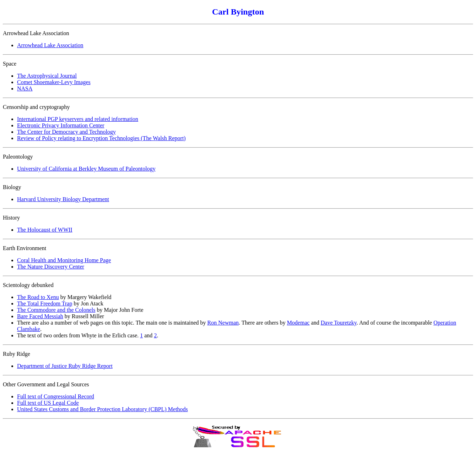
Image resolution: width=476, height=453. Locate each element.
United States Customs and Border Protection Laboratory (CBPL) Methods (102, 409)
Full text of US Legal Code (48, 403)
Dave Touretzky (339, 323)
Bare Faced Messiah (40, 316)
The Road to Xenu (38, 297)
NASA (25, 88)
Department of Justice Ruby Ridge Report (65, 366)
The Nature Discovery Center (50, 267)
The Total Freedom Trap (44, 303)
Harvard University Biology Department (63, 199)
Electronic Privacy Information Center (60, 125)
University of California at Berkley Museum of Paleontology (86, 169)
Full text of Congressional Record (55, 396)
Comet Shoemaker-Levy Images (54, 82)
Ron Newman (223, 323)
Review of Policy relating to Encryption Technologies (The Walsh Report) (101, 138)
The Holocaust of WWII (44, 230)
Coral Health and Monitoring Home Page (64, 260)
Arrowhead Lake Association (50, 45)
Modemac (298, 323)
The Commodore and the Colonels (56, 310)
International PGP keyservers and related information (77, 119)
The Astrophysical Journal (47, 76)
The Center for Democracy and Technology (66, 132)
